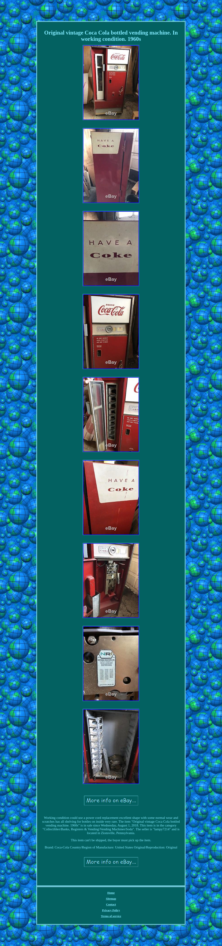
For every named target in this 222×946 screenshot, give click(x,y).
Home (111, 892)
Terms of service (111, 916)
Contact (111, 904)
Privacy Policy (111, 910)
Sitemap (111, 898)
